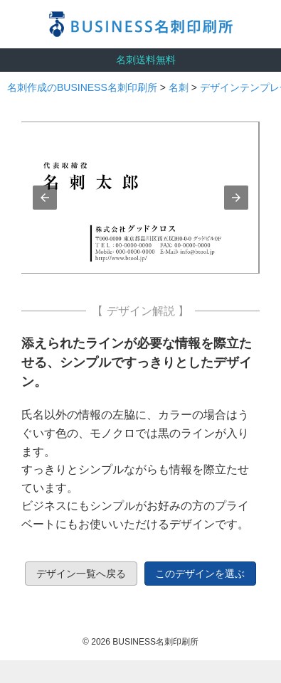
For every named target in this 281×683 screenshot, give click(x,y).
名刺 (179, 87)
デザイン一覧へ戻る (81, 573)
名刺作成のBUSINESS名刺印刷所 (82, 87)
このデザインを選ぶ (200, 573)
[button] (45, 197)
